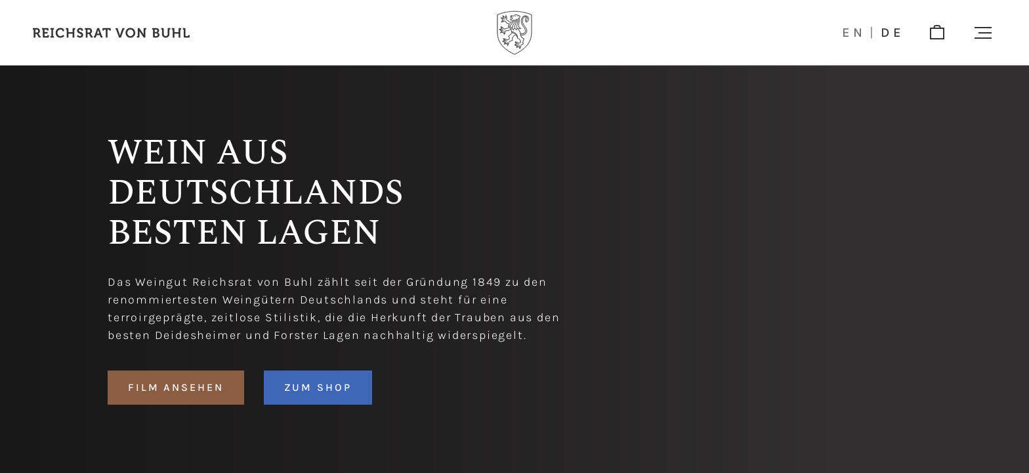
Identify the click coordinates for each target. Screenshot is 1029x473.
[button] (983, 33)
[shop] (937, 33)
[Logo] (514, 33)
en (854, 32)
